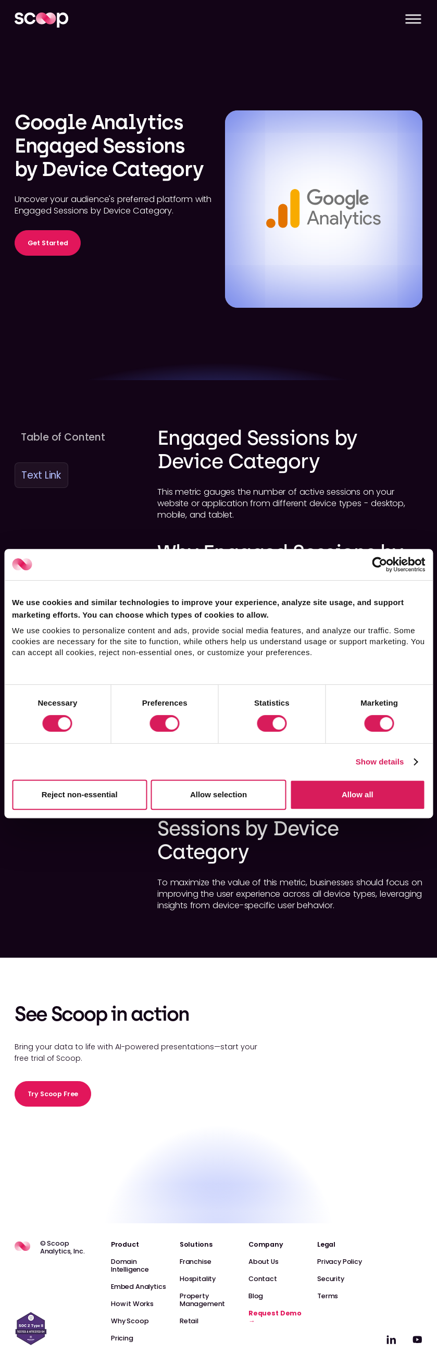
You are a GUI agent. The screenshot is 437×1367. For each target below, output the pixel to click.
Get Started (48, 243)
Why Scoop (130, 1320)
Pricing (122, 1338)
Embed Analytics (138, 1286)
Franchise (195, 1261)
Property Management (202, 1299)
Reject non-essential (80, 794)
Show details (380, 761)
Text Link (41, 475)
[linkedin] (391, 1339)
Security (330, 1278)
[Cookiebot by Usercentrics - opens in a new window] (379, 564)
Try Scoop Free (53, 1093)
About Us (263, 1261)
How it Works (132, 1303)
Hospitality (198, 1278)
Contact (262, 1278)
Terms (327, 1295)
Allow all (357, 794)
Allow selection (218, 794)
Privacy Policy (339, 1261)
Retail (189, 1320)
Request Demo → (275, 1317)
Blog (255, 1295)
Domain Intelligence (130, 1265)
